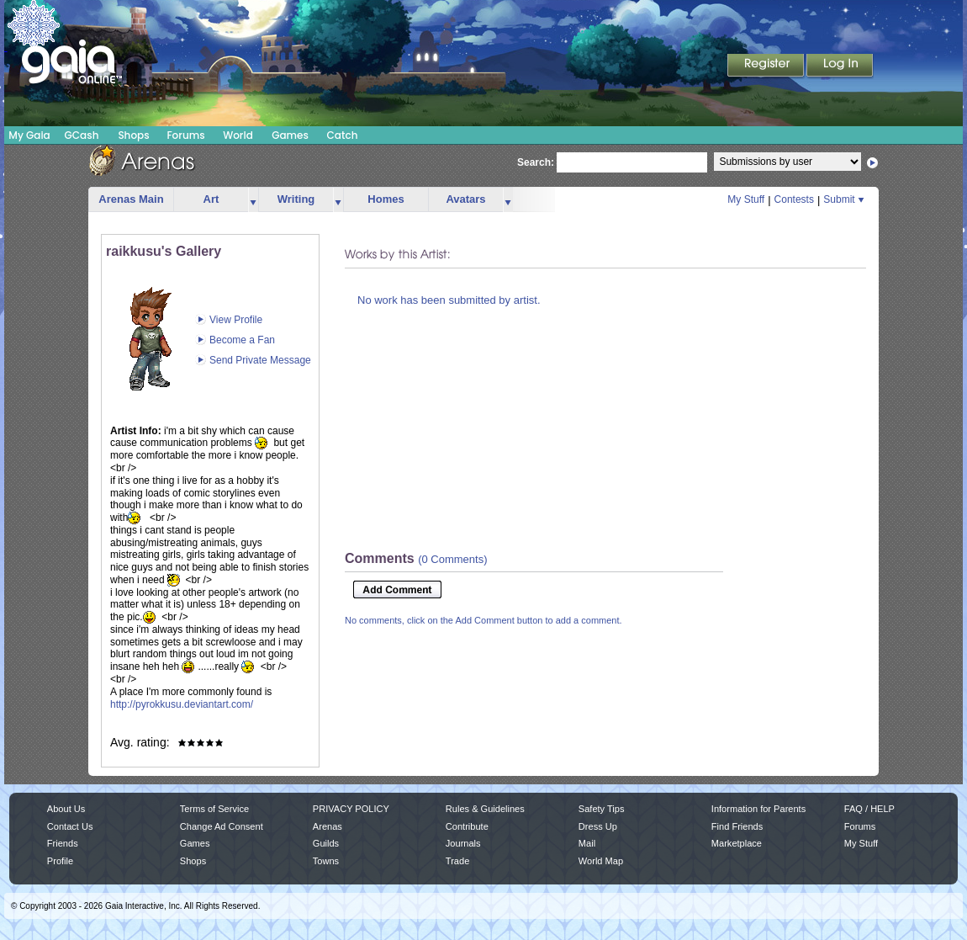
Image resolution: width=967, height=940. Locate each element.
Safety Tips (602, 809)
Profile (60, 861)
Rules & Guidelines (485, 809)
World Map (601, 861)
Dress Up (598, 826)
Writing (296, 199)
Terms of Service (214, 809)
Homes (385, 199)
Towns (326, 861)
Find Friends (737, 826)
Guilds (326, 843)
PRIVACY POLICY (351, 809)
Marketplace (736, 843)
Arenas (327, 826)
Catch (342, 135)
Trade (457, 861)
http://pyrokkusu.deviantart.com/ (181, 704)
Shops (133, 135)
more (253, 200)
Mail (587, 843)
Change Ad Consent (221, 826)
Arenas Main (130, 199)
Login (840, 66)
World (238, 135)
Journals (463, 843)
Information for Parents (758, 809)
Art (211, 199)
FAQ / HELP (869, 809)
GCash (82, 135)
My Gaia (29, 135)
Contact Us (70, 826)
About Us (66, 809)
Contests (794, 199)
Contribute (467, 826)
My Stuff (745, 199)
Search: (535, 162)
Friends (62, 843)
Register (766, 66)
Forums (185, 135)
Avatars (465, 199)
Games (290, 135)
